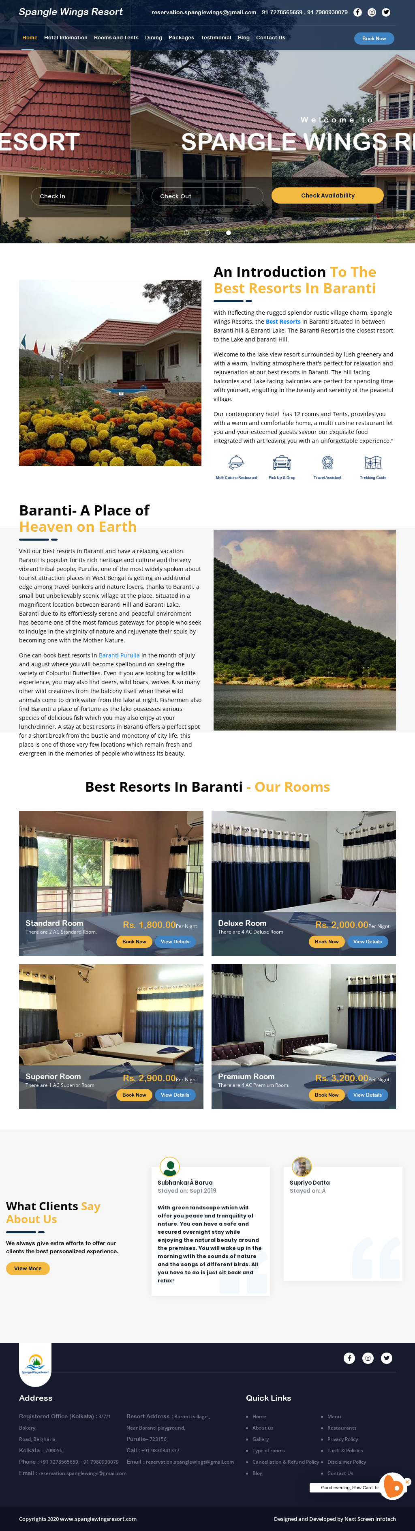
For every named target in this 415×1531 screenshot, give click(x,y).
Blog (244, 37)
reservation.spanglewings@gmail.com (82, 1473)
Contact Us (270, 37)
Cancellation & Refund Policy (285, 1461)
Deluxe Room (242, 923)
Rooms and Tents (116, 37)
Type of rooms (268, 1450)
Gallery (260, 1439)
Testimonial (216, 37)
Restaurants (342, 1427)
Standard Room (54, 923)
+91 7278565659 (59, 1461)
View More (28, 1268)
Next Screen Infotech (370, 1518)
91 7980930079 (327, 12)
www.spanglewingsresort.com (98, 1518)
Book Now (374, 38)
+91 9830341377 (160, 1450)
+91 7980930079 (100, 1461)
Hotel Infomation (66, 37)
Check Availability (328, 195)
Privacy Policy (342, 1439)
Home (30, 37)
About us (263, 1427)
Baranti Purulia (119, 655)
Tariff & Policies (345, 1450)
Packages (181, 37)
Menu (334, 1416)
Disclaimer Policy (346, 1461)
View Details (175, 942)
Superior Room (53, 1076)
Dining (153, 37)
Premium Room (246, 1076)
